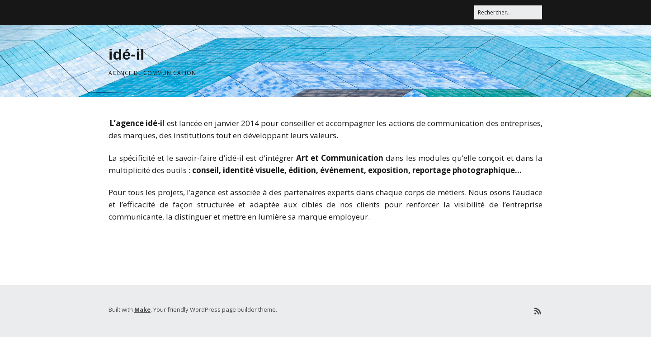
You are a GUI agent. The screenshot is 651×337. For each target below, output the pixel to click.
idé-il (126, 54)
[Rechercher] (508, 12)
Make (142, 309)
